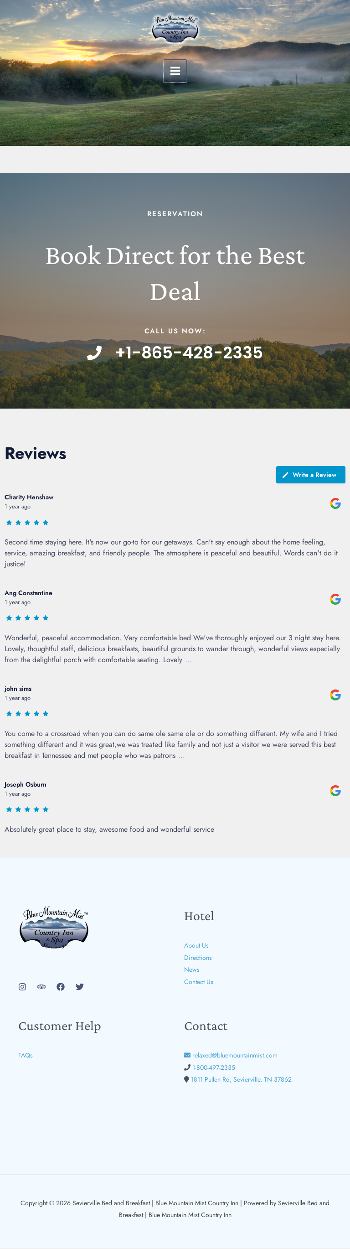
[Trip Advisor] (41, 989)
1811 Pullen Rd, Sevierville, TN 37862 (241, 1080)
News (192, 970)
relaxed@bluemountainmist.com (231, 1057)
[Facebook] (61, 989)
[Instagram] (22, 989)
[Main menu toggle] (175, 71)
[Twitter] (80, 989)
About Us (196, 947)
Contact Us (198, 983)
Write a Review (309, 476)
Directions (198, 959)
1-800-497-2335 (213, 1068)
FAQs (25, 1057)
